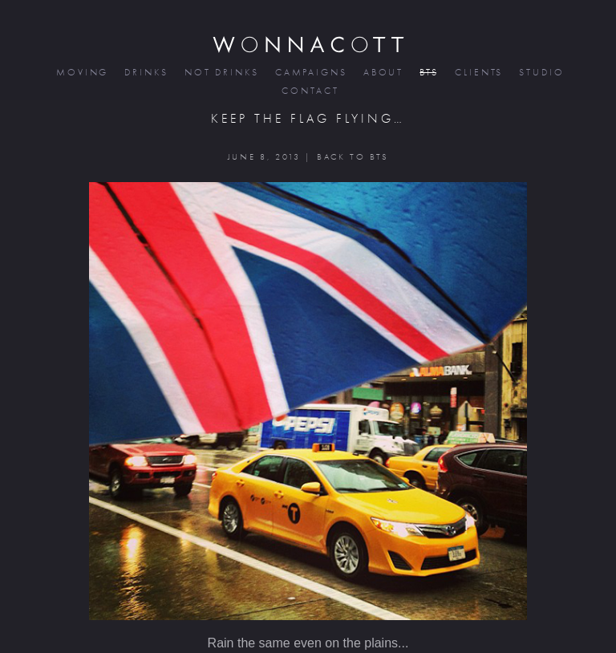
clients (477, 72)
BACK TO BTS (352, 157)
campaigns (310, 72)
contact (309, 91)
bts (427, 72)
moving (81, 72)
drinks (144, 72)
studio (540, 72)
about (382, 72)
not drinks (220, 72)
